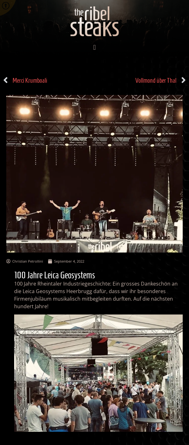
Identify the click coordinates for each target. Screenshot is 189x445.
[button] (94, 47)
